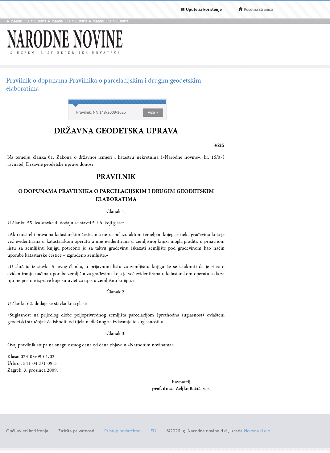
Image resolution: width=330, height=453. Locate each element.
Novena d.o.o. (257, 431)
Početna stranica (258, 9)
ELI (153, 431)
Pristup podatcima (122, 431)
